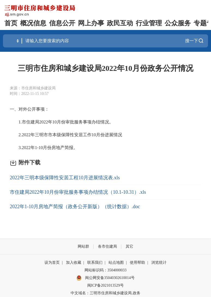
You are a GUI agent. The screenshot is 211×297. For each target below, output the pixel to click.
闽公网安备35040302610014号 (105, 278)
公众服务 (178, 23)
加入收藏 (73, 262)
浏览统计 (159, 262)
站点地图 (116, 262)
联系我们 (95, 262)
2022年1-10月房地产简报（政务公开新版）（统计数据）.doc (75, 206)
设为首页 (52, 262)
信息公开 (62, 23)
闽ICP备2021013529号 (105, 285)
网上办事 (91, 23)
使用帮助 (137, 262)
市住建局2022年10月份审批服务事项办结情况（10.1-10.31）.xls (78, 192)
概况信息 (33, 23)
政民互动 (120, 23)
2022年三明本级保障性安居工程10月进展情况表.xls (65, 177)
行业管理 (149, 23)
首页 (10, 23)
